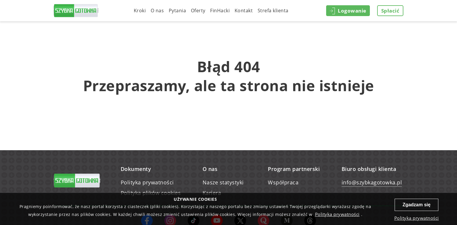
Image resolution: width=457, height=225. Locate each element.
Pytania (177, 10)
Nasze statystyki (223, 182)
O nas (157, 10)
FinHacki (220, 10)
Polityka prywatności (147, 182)
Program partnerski (294, 168)
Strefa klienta (273, 10)
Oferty (198, 10)
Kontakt (244, 10)
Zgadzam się (416, 204)
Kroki (140, 10)
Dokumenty (136, 168)
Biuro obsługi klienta (369, 168)
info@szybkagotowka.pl (372, 182)
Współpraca (283, 182)
